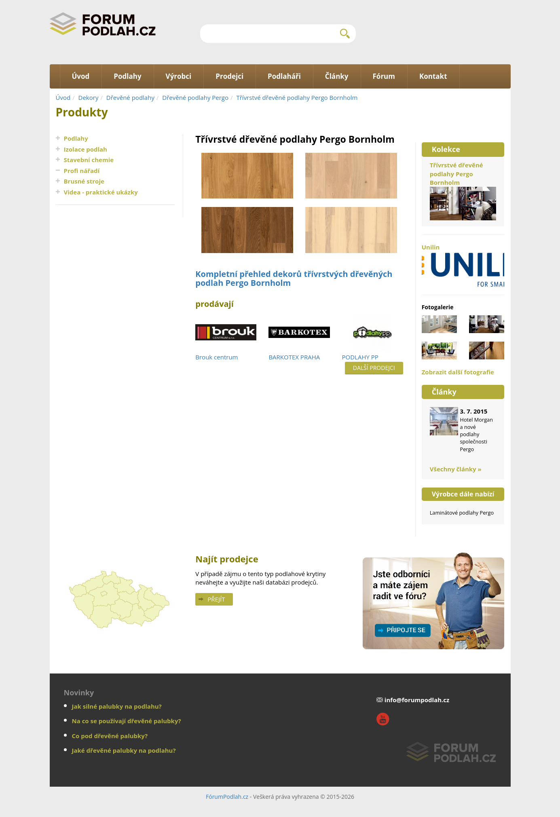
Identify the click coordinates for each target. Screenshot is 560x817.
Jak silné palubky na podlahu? (117, 706)
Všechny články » (456, 469)
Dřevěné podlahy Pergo (195, 97)
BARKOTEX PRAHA (294, 357)
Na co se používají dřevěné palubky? (126, 721)
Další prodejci (374, 368)
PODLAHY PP (360, 357)
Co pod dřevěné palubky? (110, 736)
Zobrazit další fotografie (458, 372)
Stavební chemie (89, 160)
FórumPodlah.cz (227, 796)
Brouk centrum (216, 357)
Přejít (216, 599)
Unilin (463, 265)
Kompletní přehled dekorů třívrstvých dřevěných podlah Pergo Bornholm (293, 278)
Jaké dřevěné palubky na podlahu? (124, 750)
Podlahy (76, 138)
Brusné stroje (84, 181)
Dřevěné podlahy (130, 97)
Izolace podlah (85, 149)
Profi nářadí (82, 171)
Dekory (88, 97)
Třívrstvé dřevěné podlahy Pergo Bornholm (296, 97)
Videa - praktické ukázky (101, 192)
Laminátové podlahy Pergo (462, 512)
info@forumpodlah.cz (417, 700)
